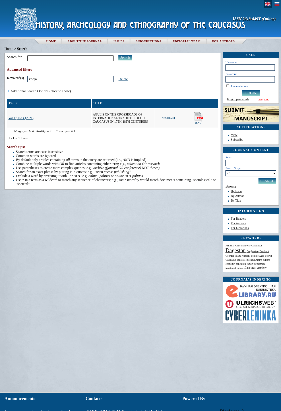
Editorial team (187, 41)
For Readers (238, 218)
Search (229, 157)
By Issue (236, 191)
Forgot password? (238, 99)
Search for (14, 57)
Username (231, 62)
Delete (123, 79)
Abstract (168, 118)
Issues (119, 41)
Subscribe (237, 139)
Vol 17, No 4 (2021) (20, 118)
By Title (236, 200)
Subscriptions (148, 41)
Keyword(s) (15, 78)
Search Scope (250, 171)
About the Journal (85, 41)
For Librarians (240, 228)
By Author (237, 196)
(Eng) (199, 118)
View (234, 135)
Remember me (239, 86)
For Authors (238, 223)
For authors (223, 41)
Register (263, 99)
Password (231, 74)
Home (51, 41)
